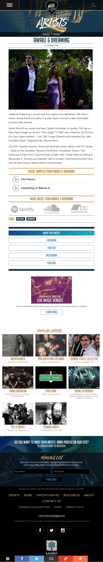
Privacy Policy (75, 507)
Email (51, 559)
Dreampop (31, 218)
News (28, 495)
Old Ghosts (28, 179)
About (89, 495)
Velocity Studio (82, 521)
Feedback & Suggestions (34, 507)
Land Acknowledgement (51, 516)
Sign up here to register (52, 446)
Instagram (51, 255)
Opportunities (47, 495)
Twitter (51, 248)
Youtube (51, 263)
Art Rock (20, 218)
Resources (71, 495)
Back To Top (95, 559)
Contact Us (51, 501)
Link (65, 559)
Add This (80, 559)
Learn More (51, 312)
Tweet (36, 559)
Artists (51, 21)
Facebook (51, 240)
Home (48, 34)
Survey (58, 507)
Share (22, 559)
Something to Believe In (35, 188)
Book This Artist (51, 233)
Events (14, 495)
